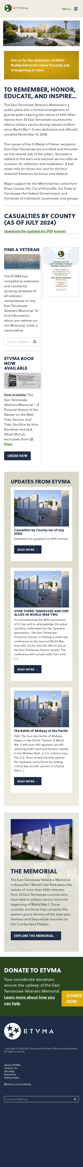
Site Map (9, 1071)
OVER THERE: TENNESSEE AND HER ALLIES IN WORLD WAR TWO (41, 613)
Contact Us (10, 1068)
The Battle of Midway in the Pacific (41, 730)
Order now (17, 455)
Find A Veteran (21, 249)
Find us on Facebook (17, 1084)
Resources (10, 1074)
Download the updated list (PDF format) (35, 231)
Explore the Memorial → (36, 935)
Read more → (27, 549)
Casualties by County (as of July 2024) (39, 532)
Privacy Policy (11, 1077)
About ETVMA (12, 1065)
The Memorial (34, 870)
